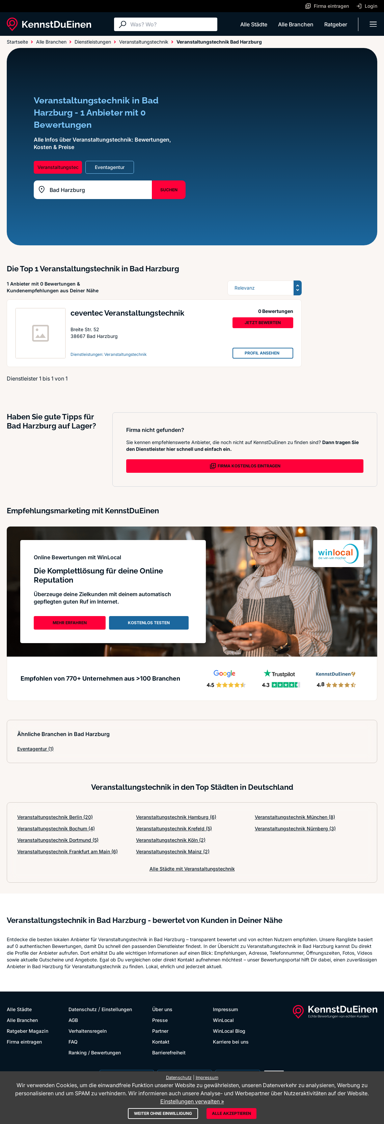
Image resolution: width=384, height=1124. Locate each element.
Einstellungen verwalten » (192, 1101)
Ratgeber (335, 24)
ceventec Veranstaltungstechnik (127, 313)
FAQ (73, 1042)
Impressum (225, 1009)
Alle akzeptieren (231, 1113)
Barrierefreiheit (169, 1052)
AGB (73, 1020)
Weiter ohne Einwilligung (163, 1113)
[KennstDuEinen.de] (49, 24)
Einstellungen (117, 1009)
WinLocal (223, 1020)
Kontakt (160, 1042)
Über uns (162, 1009)
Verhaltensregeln (87, 1031)
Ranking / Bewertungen (94, 1052)
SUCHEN (168, 189)
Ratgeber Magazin (27, 1031)
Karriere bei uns (231, 1042)
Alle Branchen (295, 24)
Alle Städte (253, 24)
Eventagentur (35, 749)
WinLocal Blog (229, 1031)
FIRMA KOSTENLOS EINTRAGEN (245, 466)
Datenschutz (82, 1009)
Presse (160, 1020)
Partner (160, 1031)
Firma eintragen (24, 1042)
